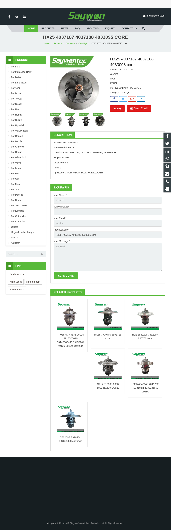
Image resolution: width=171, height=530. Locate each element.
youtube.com (17, 289)
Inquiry (117, 108)
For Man (15, 184)
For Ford (15, 66)
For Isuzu (16, 93)
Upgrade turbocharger (22, 232)
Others (14, 227)
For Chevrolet (18, 146)
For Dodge (16, 152)
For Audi (15, 88)
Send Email (138, 108)
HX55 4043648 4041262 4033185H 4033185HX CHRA (145, 388)
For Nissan (16, 104)
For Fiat (15, 173)
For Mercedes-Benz (21, 72)
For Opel (15, 178)
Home (47, 43)
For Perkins (17, 194)
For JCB (15, 189)
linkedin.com (33, 281)
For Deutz (16, 200)
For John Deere (19, 205)
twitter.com (16, 281)
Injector (15, 237)
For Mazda (16, 141)
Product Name (61, 229)
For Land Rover (19, 82)
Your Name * (60, 195)
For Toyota (16, 98)
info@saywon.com (155, 15)
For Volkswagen (19, 130)
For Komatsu (17, 210)
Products (58, 43)
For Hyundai (17, 125)
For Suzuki (16, 120)
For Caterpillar (18, 216)
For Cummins (18, 221)
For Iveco (70, 43)
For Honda (16, 114)
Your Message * (62, 241)
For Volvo (16, 162)
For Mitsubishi (18, 157)
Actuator (15, 243)
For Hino (15, 109)
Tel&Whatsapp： (62, 206)
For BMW (16, 77)
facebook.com (17, 274)
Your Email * (60, 218)
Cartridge (82, 43)
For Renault (17, 136)
